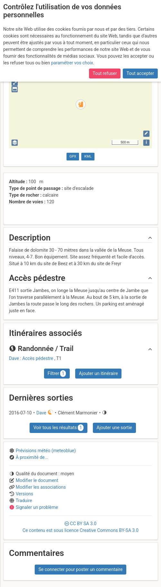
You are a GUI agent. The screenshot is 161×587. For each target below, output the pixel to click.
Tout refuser (105, 73)
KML (88, 156)
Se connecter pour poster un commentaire (81, 569)
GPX (72, 156)
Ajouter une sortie (114, 427)
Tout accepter (140, 73)
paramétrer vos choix (72, 62)
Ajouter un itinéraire (98, 373)
